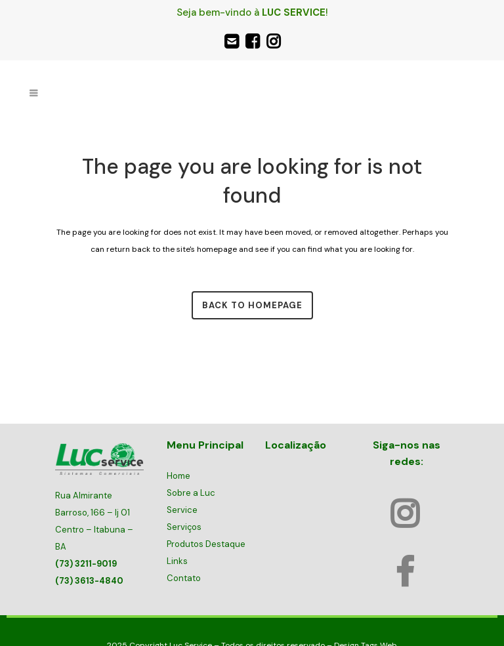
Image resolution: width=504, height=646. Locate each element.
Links (177, 561)
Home (178, 475)
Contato (184, 578)
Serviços (184, 527)
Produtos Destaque (206, 544)
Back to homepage (252, 305)
